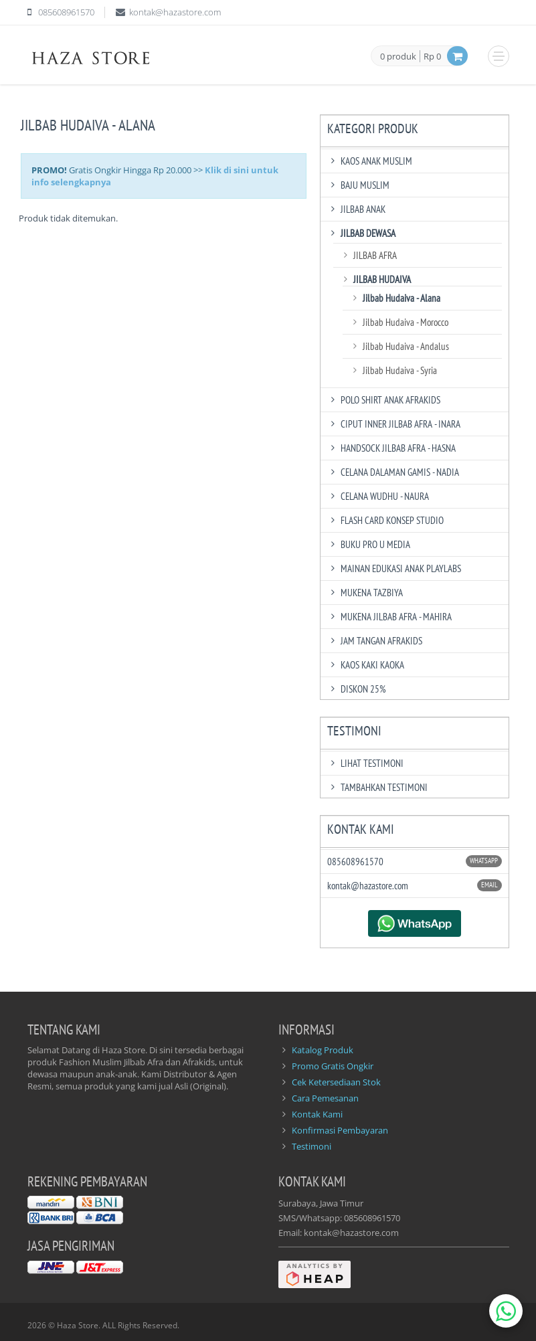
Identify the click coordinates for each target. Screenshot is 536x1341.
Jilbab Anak (356, 209)
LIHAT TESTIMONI (365, 763)
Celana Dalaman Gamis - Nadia (393, 472)
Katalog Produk (322, 1050)
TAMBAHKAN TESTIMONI (377, 787)
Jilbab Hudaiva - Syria (393, 370)
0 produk (398, 57)
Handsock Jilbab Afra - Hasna (391, 448)
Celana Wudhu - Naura (378, 496)
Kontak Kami (317, 1114)
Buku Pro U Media (368, 544)
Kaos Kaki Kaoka (365, 664)
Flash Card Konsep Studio (385, 520)
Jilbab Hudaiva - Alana (394, 298)
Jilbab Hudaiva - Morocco (398, 322)
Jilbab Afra (368, 255)
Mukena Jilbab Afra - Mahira (389, 616)
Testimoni (311, 1146)
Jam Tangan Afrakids (374, 640)
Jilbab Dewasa (361, 233)
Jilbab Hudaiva (375, 279)
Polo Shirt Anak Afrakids (383, 399)
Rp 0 (432, 56)
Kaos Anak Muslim (369, 161)
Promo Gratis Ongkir (332, 1066)
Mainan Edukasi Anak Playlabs (394, 568)
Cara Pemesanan (325, 1098)
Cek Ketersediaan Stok (336, 1082)
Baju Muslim (358, 185)
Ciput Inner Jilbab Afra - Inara (393, 424)
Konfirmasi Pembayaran (340, 1130)
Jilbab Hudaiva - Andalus (399, 346)
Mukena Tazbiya (365, 592)
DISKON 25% (356, 689)
